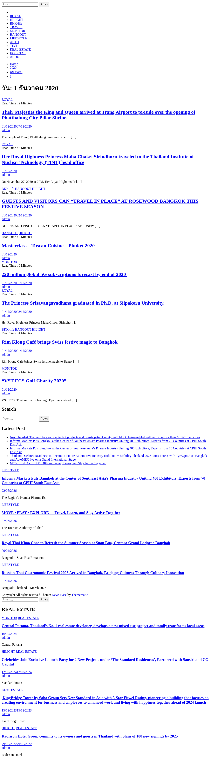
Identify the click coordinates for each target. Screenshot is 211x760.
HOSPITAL (18, 53)
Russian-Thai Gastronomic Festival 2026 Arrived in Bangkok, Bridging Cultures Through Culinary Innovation (93, 573)
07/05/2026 (9, 520)
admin (6, 130)
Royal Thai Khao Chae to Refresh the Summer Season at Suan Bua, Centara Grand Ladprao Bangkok (86, 543)
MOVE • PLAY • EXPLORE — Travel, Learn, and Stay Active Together (58, 463)
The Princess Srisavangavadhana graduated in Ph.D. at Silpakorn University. (83, 303)
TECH (14, 45)
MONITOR (17, 31)
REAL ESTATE (20, 49)
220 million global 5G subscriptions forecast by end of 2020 (64, 274)
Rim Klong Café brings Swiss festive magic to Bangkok (60, 342)
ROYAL (15, 16)
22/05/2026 (9, 490)
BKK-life (16, 23)
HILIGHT (16, 19)
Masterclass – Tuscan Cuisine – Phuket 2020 (48, 245)
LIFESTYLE (18, 38)
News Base (60, 595)
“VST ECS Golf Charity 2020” (34, 380)
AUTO (14, 42)
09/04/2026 (9, 550)
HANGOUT (18, 34)
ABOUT (15, 57)
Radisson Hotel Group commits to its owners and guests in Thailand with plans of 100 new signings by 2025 (90, 736)
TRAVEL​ (16, 27)
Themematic (80, 595)
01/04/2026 (9, 581)
